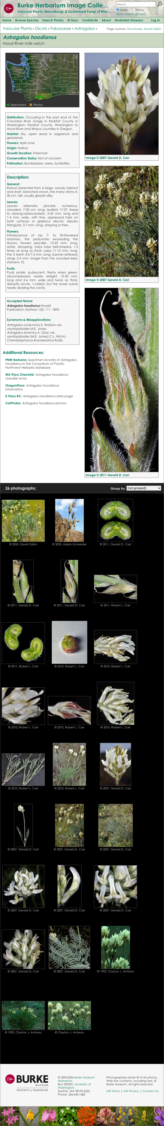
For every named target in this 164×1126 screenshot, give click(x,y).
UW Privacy (131, 1091)
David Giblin (152, 29)
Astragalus (85, 28)
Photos (140, 10)
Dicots (41, 28)
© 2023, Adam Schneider (69, 544)
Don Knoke (134, 29)
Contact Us (150, 1091)
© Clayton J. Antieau (69, 1032)
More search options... (132, 14)
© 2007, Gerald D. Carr (115, 788)
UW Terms (113, 1091)
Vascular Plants (17, 28)
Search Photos (52, 20)
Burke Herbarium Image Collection (67, 5)
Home (6, 20)
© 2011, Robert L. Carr (115, 605)
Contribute (90, 20)
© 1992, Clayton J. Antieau (115, 971)
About (106, 20)
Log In (155, 20)
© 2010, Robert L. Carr (69, 666)
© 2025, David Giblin (23, 544)
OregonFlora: (15, 385)
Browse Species (26, 20)
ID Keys (72, 20)
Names (124, 10)
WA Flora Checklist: (19, 374)
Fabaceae (60, 28)
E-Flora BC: (13, 396)
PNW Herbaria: (16, 360)
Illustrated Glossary (129, 20)
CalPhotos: (13, 403)
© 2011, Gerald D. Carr (115, 544)
